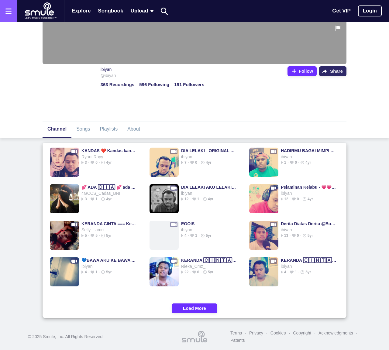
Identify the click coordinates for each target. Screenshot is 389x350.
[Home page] (40, 11)
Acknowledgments (335, 333)
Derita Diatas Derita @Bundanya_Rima (308, 223)
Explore (81, 11)
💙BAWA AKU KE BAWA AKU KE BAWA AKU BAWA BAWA (109, 260)
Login (370, 11)
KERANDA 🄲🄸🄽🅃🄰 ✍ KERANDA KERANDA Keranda (209, 260)
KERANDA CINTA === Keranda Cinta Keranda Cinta (109, 223)
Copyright (302, 333)
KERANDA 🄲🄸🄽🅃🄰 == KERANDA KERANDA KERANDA (308, 260)
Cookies (278, 333)
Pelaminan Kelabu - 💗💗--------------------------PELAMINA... (308, 187)
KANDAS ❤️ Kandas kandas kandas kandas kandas (109, 150)
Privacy (256, 333)
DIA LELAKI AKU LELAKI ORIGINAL (209, 187)
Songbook (110, 11)
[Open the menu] (8, 11)
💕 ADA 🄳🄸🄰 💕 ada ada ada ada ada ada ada (109, 187)
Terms (236, 333)
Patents (237, 340)
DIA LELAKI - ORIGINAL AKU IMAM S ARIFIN (209, 150)
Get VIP (341, 11)
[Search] (164, 11)
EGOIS (187, 223)
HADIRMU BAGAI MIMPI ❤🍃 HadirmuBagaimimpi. (308, 150)
